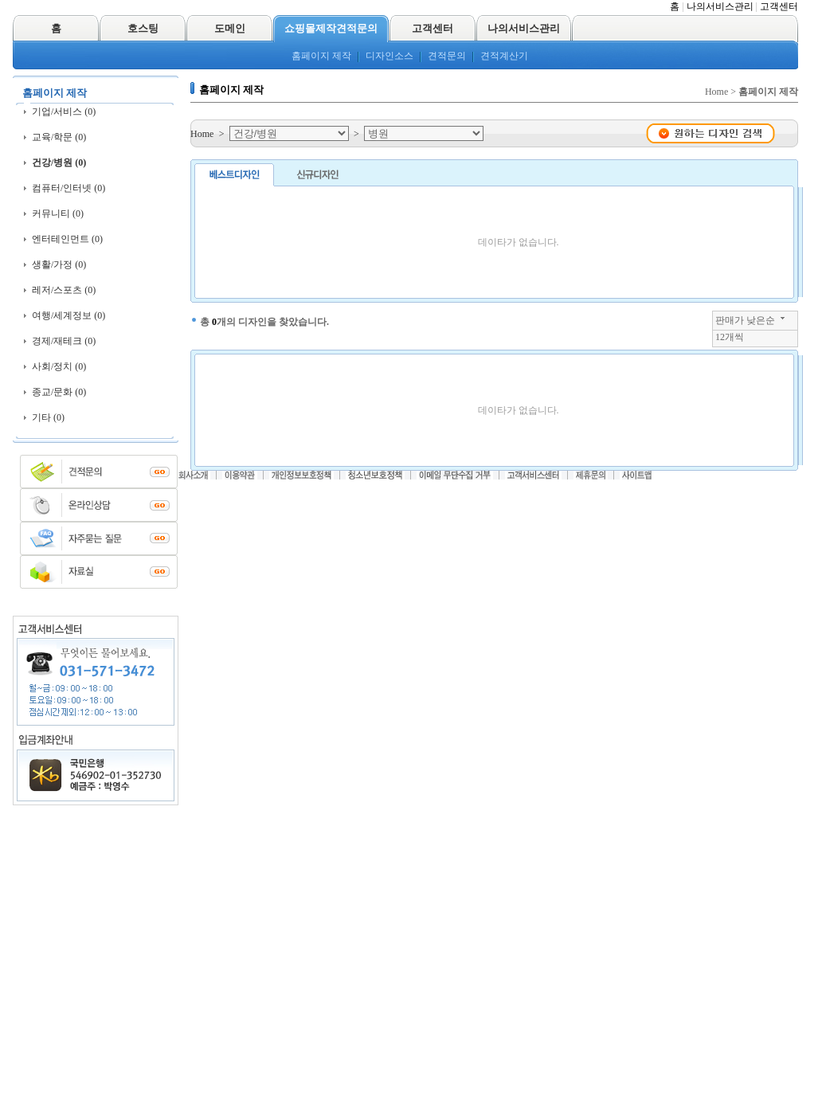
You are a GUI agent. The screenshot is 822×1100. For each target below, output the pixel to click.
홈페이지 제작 (321, 55)
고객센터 (779, 6)
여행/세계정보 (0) (68, 315)
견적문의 (447, 55)
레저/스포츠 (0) (64, 290)
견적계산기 (504, 55)
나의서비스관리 (720, 6)
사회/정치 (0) (59, 366)
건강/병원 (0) (59, 162)
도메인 (229, 28)
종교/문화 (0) (59, 391)
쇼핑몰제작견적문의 (331, 28)
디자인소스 (389, 55)
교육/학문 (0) (59, 137)
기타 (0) (48, 417)
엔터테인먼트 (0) (67, 239)
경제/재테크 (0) (64, 340)
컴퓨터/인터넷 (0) (68, 188)
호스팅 (143, 28)
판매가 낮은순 (745, 320)
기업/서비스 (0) (64, 111)
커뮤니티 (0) (58, 213)
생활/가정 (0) (59, 264)
